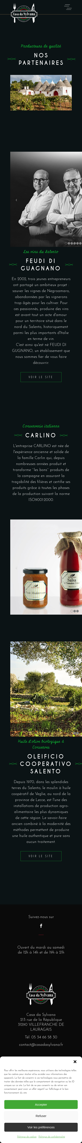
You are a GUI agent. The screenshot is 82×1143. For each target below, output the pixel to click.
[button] (75, 1062)
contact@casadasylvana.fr (41, 1045)
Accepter (41, 1104)
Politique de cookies (26, 1137)
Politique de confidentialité (52, 1137)
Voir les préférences (41, 1127)
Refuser (41, 1116)
